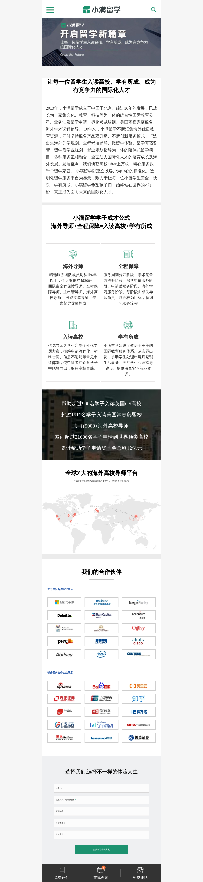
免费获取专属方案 (101, 849)
